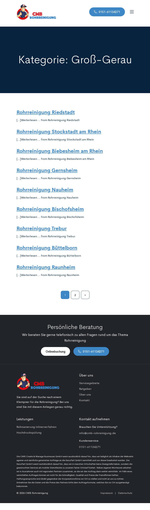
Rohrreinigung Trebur (41, 228)
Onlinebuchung (55, 351)
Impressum (106, 493)
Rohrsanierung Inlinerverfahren (36, 427)
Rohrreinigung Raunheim (45, 266)
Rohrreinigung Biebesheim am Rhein (59, 150)
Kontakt (84, 400)
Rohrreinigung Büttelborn (46, 247)
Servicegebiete (89, 383)
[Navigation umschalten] (132, 11)
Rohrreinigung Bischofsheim (50, 208)
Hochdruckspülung (29, 432)
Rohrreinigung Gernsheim (46, 169)
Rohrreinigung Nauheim (44, 189)
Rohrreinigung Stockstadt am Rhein (58, 131)
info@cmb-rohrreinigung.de (97, 433)
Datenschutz (125, 493)
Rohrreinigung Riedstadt (45, 111)
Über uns (85, 394)
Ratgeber (85, 389)
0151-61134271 (109, 12)
